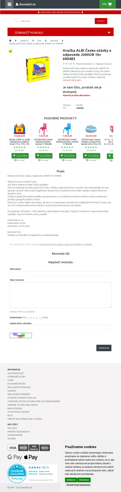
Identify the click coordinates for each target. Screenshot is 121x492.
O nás (10, 380)
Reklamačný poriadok (19, 387)
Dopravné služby (16, 376)
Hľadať (101, 21)
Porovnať (19, 160)
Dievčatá (54, 40)
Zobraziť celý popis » (72, 80)
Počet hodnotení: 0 (85, 64)
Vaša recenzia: (17, 280)
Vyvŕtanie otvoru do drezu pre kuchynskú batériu (34, 401)
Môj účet (12, 428)
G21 (64, 108)
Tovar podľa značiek (18, 412)
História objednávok (19, 431)
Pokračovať (104, 348)
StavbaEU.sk (26, 487)
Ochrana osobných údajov (22, 398)
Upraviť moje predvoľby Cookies (25, 419)
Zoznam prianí (15, 435)
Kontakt (12, 391)
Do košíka (20, 155)
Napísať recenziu (103, 64)
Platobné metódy (17, 384)
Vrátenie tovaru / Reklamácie (23, 405)
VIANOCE (24, 40)
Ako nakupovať (16, 373)
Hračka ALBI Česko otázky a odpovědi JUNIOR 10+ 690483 (65, 244)
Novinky (12, 438)
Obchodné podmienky (19, 394)
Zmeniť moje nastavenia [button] (78, 485)
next (109, 142)
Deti (39, 40)
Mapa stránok (15, 408)
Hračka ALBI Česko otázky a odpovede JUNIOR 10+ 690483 (36, 43)
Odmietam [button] (84, 480)
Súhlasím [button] (71, 480)
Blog (10, 415)
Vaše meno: (15, 269)
